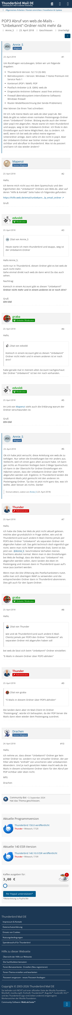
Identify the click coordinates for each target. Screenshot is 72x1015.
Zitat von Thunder (19, 626)
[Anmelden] (60, 4)
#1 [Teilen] (63, 56)
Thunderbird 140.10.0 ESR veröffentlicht (36, 853)
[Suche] (52, 4)
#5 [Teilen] (63, 400)
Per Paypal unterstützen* (19, 893)
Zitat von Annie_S (19, 239)
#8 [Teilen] (63, 609)
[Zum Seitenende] (66, 1004)
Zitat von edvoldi (19, 345)
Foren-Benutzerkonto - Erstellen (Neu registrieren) (25, 967)
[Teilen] (67, 36)
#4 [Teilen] (63, 328)
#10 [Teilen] (62, 743)
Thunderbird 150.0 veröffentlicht (32, 825)
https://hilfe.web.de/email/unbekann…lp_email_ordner (32, 197)
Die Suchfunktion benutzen (15, 962)
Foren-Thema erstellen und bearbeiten (20, 972)
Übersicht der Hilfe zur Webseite (17, 956)
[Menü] (68, 4)
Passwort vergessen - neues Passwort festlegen (24, 977)
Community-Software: (18, 1002)
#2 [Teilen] (63, 173)
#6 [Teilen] (63, 448)
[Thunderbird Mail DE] (17, 4)
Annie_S (9, 30)
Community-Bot (18, 797)
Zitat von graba (18, 692)
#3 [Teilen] (63, 230)
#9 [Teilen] (63, 683)
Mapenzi (20, 406)
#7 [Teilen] (63, 519)
